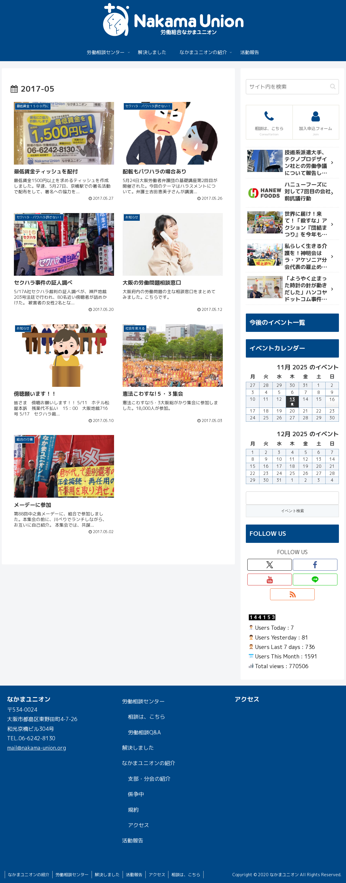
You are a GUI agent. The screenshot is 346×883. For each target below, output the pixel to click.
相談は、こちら (146, 716)
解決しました (138, 747)
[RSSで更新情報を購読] (292, 594)
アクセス (138, 825)
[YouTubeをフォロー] (269, 579)
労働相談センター (143, 701)
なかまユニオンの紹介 (148, 763)
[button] (333, 86)
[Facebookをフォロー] (315, 565)
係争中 (136, 794)
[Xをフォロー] (269, 565)
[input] (292, 86)
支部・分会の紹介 (149, 779)
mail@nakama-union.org (36, 747)
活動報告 (132, 840)
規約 (133, 810)
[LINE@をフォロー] (315, 579)
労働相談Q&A (144, 732)
